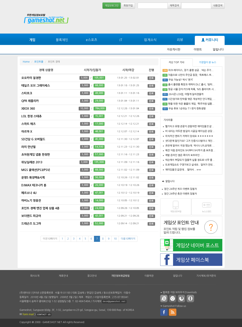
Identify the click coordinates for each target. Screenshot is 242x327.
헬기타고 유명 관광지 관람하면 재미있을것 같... (189, 126)
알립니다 (218, 49)
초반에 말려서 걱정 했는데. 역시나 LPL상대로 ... (190, 145)
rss (173, 312)
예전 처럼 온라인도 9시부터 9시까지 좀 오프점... (190, 150)
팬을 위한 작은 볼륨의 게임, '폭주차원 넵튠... (191, 104)
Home (26, 62)
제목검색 (174, 5)
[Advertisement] (156, 21)
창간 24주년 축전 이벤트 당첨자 (180, 194)
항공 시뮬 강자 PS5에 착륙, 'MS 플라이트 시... (192, 89)
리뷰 (180, 39)
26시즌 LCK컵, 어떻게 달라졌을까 (186, 94)
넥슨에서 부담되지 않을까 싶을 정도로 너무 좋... (190, 160)
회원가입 (128, 5)
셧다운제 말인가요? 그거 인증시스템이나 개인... (190, 141)
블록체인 (62, 39)
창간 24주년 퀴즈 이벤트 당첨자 (180, 189)
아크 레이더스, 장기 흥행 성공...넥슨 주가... (191, 70)
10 (115, 238)
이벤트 (198, 49)
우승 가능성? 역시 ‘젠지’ (181, 80)
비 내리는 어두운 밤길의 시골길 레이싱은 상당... (190, 131)
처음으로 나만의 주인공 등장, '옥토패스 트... (191, 75)
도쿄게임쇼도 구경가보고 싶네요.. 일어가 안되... (190, 165)
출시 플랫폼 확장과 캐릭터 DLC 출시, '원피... (191, 84)
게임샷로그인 (111, 5)
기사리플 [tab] (168, 120)
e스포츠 (91, 39)
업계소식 (150, 39)
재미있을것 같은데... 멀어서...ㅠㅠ (183, 169)
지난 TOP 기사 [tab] (176, 62)
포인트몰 (38, 62)
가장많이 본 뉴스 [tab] (207, 62)
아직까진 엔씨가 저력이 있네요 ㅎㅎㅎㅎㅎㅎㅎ (189, 136)
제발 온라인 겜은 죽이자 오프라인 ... (184, 155)
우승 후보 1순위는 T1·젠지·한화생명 (187, 108)
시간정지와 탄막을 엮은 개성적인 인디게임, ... (192, 99)
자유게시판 (173, 49)
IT (120, 39)
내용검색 (217, 5)
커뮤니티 (209, 40)
